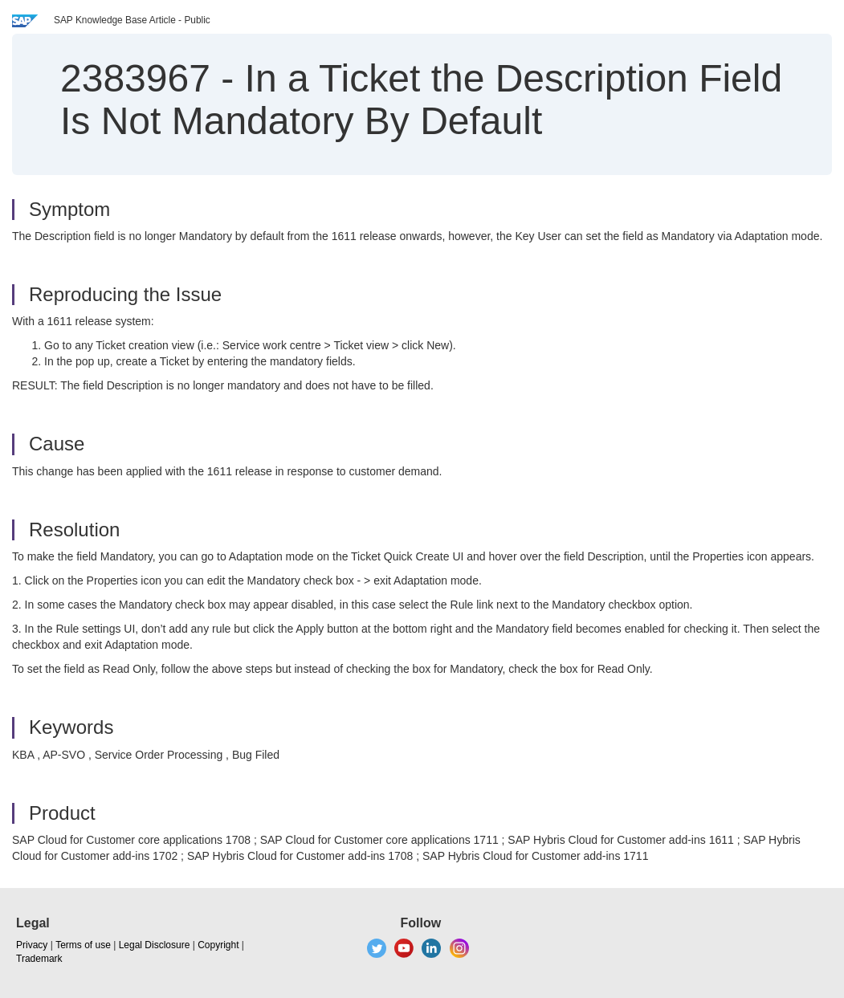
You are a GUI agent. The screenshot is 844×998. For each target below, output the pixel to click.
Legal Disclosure (154, 945)
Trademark (39, 958)
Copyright (218, 945)
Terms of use (83, 945)
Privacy (31, 945)
